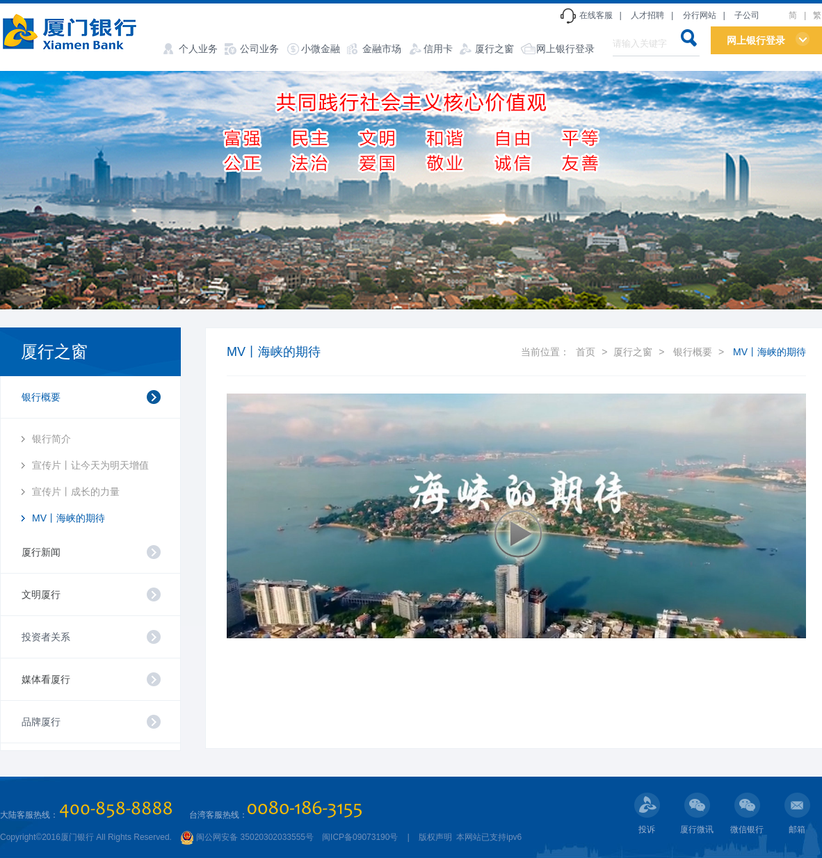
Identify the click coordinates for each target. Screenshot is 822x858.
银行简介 (51, 438)
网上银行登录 (565, 48)
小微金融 (320, 48)
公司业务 (259, 48)
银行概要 (692, 351)
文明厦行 (41, 594)
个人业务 (198, 48)
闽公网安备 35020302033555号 (247, 837)
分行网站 (699, 15)
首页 (585, 351)
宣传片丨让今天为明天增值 (90, 465)
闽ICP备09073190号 (360, 837)
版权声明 (435, 837)
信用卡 (438, 48)
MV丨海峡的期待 (68, 518)
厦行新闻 (41, 552)
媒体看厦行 (46, 679)
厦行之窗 (494, 48)
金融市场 (381, 48)
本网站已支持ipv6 (488, 837)
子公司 (746, 15)
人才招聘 (647, 15)
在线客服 (596, 15)
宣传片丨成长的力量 (76, 491)
